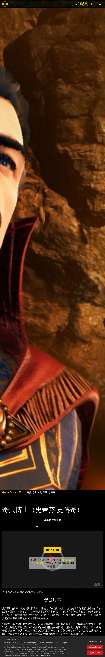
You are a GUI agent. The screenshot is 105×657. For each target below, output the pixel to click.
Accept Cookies (95, 649)
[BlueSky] (62, 526)
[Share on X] (43, 526)
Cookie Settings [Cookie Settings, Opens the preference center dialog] (95, 644)
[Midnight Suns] (5, 4)
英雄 (21, 492)
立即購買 (81, 4)
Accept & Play (52, 550)
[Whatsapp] (55, 526)
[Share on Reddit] (37, 526)
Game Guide (9, 492)
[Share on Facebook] (49, 526)
